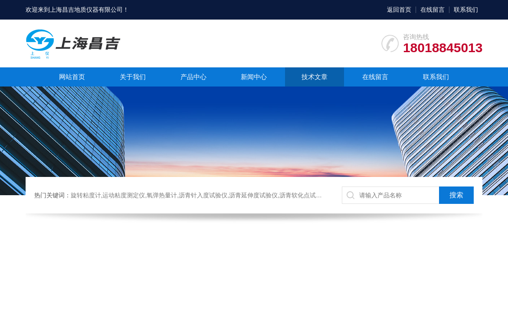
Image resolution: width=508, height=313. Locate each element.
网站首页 (72, 76)
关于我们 (133, 76)
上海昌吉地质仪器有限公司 (86, 9)
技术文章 (315, 76)
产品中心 (193, 76)
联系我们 (466, 9)
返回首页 (399, 9)
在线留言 (432, 9)
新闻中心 (254, 76)
